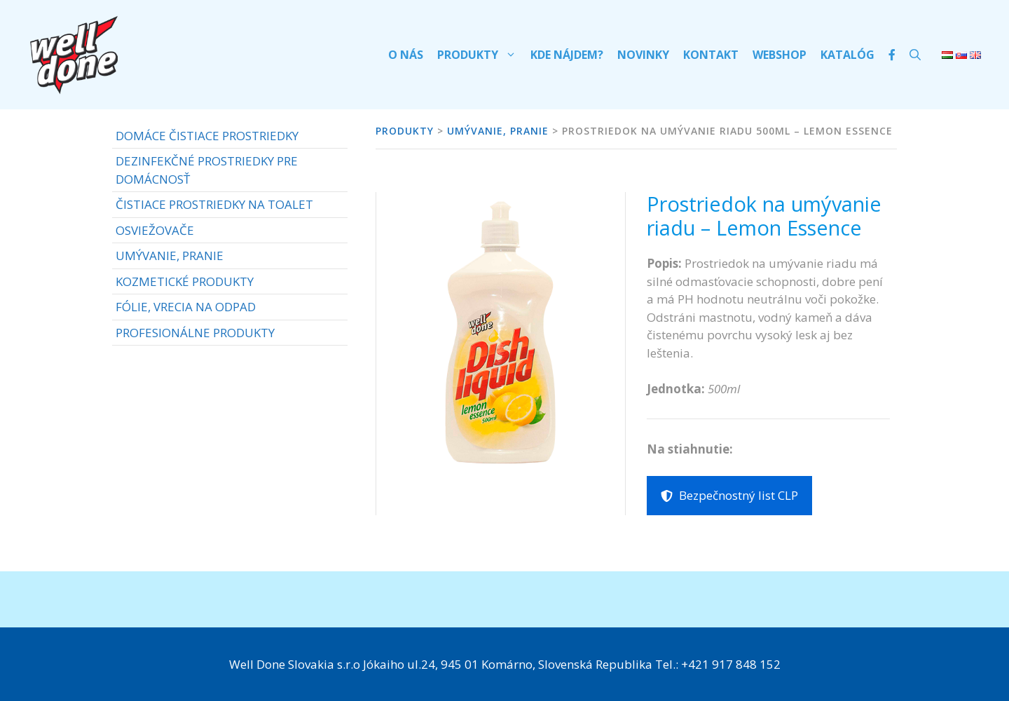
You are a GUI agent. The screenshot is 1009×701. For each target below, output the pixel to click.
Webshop (779, 54)
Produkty (480, 55)
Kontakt (711, 54)
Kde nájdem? (566, 54)
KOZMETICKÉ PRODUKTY (185, 281)
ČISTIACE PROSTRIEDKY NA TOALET (214, 204)
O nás (405, 54)
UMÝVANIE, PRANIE (170, 255)
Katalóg (847, 54)
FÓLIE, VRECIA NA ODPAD (186, 307)
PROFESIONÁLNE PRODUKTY (195, 333)
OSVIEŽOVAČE (155, 230)
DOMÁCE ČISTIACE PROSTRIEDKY (207, 136)
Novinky (643, 54)
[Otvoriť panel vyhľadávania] (915, 55)
